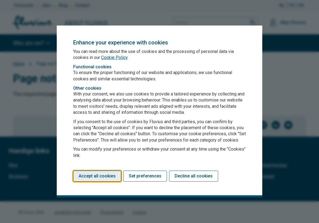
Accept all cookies (97, 176)
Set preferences (145, 176)
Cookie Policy (114, 57)
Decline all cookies (194, 176)
